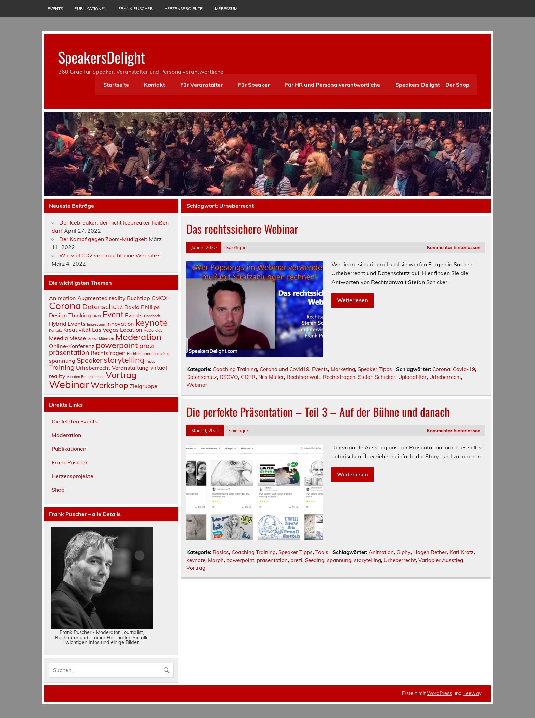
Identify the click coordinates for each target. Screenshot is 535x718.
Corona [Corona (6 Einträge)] (65, 305)
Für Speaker (254, 84)
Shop (58, 489)
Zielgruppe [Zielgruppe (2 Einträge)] (143, 386)
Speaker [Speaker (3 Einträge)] (89, 360)
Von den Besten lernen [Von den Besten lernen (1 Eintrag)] (85, 376)
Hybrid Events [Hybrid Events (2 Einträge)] (67, 323)
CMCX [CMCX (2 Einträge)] (160, 298)
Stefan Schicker (376, 377)
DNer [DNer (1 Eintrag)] (96, 315)
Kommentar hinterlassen (453, 247)
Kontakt (154, 84)
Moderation (66, 435)
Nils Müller (271, 377)
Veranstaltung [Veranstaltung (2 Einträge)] (130, 367)
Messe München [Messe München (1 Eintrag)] (100, 338)
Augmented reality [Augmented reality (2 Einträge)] (101, 298)
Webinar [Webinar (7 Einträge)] (69, 384)
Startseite (116, 84)
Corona (441, 369)
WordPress (439, 693)
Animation (381, 552)
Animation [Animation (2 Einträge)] (62, 298)
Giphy (403, 552)
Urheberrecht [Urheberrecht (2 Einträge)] (93, 367)
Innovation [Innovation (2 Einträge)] (120, 323)
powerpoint (240, 560)
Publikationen (90, 8)
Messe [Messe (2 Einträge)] (77, 338)
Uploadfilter (412, 377)
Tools (321, 552)
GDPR (248, 377)
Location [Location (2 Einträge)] (131, 329)
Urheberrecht (445, 377)
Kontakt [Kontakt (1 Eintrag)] (55, 330)
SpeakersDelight (101, 57)
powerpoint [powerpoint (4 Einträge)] (117, 345)
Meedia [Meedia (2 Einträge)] (58, 338)
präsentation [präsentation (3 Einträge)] (69, 352)
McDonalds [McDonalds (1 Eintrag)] (153, 330)
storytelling (367, 560)
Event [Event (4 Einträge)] (113, 314)
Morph (216, 560)
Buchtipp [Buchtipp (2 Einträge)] (138, 298)
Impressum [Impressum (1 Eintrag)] (96, 324)
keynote (195, 560)
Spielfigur (236, 247)
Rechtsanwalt (303, 377)
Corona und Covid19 (284, 369)
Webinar (196, 385)
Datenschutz (201, 377)
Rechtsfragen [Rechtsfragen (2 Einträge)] (108, 352)
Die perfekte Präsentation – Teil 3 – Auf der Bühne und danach (318, 411)
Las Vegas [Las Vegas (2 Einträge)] (105, 329)
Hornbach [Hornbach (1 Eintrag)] (152, 315)
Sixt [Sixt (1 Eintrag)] (166, 353)
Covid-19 (464, 369)
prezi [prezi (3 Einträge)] (147, 345)
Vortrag (195, 568)
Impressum (225, 8)
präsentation (272, 560)
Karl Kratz (461, 552)
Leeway (472, 693)
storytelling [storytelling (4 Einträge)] (124, 360)
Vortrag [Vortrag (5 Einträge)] (121, 374)
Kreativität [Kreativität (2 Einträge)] (77, 329)
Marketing (343, 369)
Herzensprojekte (183, 8)
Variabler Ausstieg (440, 560)
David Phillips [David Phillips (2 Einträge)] (142, 307)
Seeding (314, 560)
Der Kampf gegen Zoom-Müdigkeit (103, 238)
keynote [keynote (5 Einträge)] (151, 322)
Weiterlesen (352, 300)
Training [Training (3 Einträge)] (62, 367)
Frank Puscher (135, 8)
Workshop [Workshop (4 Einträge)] (109, 385)
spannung (339, 560)
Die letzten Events (74, 421)
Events (55, 8)
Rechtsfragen (339, 377)
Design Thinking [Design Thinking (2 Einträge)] (70, 315)
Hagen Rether (430, 552)
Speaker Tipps (375, 369)
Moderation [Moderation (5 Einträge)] (138, 336)
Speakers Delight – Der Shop (432, 84)
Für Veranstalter (201, 84)
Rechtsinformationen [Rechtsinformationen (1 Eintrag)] (144, 353)
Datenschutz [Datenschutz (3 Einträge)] (102, 306)
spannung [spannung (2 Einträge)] (62, 360)
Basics (221, 552)
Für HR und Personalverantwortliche (332, 84)
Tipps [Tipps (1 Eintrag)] (150, 361)
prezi (296, 560)
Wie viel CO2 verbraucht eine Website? (109, 255)
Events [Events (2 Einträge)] (134, 315)
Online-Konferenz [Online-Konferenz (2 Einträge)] (71, 346)
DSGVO (229, 377)
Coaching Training (235, 369)
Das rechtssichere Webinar (242, 228)
